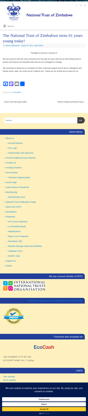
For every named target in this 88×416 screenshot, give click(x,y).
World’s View (14, 256)
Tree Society (9, 376)
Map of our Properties (18, 236)
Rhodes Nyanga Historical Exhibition (25, 246)
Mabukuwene (14, 231)
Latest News (38, 46)
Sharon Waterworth (12, 46)
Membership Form (16, 197)
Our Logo (12, 148)
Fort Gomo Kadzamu (18, 221)
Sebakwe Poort (15, 251)
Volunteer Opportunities (19, 177)
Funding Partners (14, 167)
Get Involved (11, 172)
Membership (11, 192)
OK (79, 120)
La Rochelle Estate (17, 226)
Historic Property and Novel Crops (71, 102)
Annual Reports (15, 143)
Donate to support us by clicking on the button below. (56, 300)
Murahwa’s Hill (15, 241)
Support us (11, 261)
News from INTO (13, 207)
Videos (9, 265)
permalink (17, 92)
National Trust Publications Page (21, 202)
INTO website (9, 380)
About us (10, 138)
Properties (10, 216)
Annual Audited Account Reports (21, 158)
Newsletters (11, 212)
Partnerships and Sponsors (21, 153)
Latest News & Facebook (17, 187)
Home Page (11, 182)
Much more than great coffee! (15, 102)
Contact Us (11, 162)
